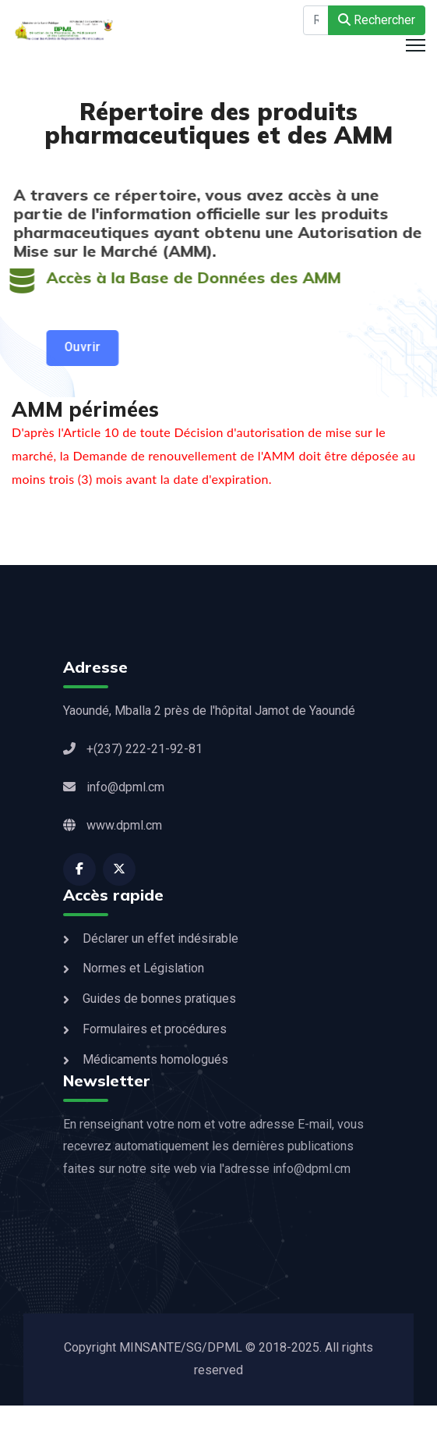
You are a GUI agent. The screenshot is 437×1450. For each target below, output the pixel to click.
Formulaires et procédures (155, 1029)
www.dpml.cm (112, 825)
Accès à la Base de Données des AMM (191, 277)
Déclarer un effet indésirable (160, 938)
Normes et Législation (143, 968)
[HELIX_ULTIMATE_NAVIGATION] (415, 45)
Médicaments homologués (155, 1059)
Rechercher (376, 19)
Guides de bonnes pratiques (159, 998)
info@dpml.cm (113, 787)
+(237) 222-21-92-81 (133, 748)
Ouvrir (80, 346)
